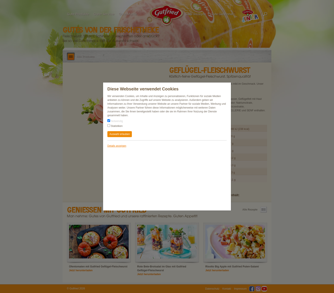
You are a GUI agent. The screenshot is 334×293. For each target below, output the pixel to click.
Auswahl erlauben (119, 134)
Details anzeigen (116, 145)
